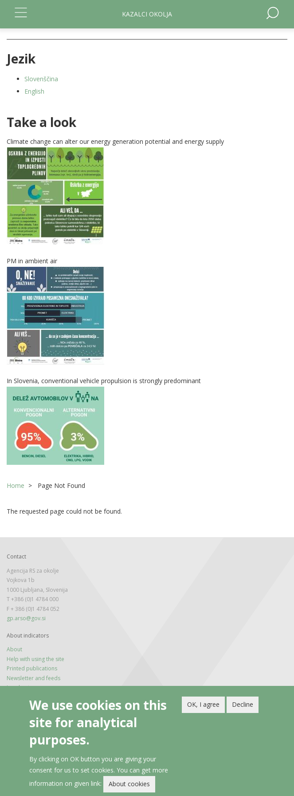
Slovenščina (41, 79)
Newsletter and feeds (33, 678)
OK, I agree (203, 706)
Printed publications (32, 668)
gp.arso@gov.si (26, 618)
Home (15, 485)
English (34, 91)
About (14, 649)
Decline (242, 706)
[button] (147, 196)
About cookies (129, 785)
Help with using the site (35, 659)
